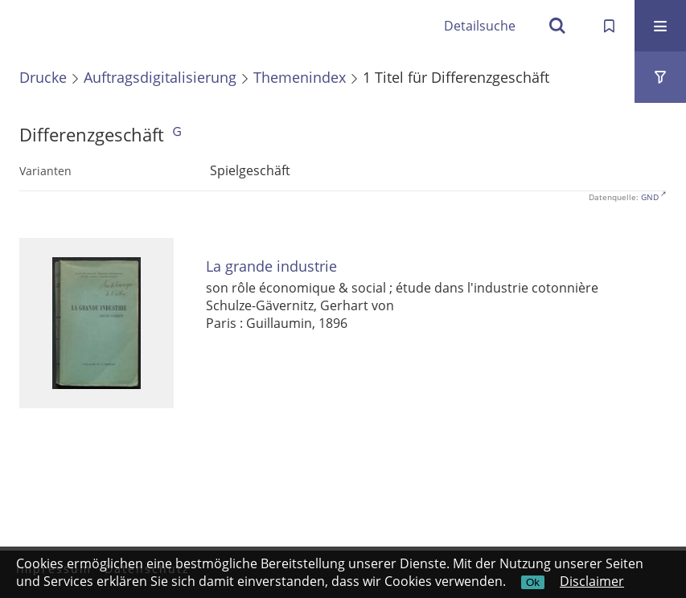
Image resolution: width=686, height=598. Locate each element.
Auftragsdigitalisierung (160, 77)
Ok (533, 582)
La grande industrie (271, 266)
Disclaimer (592, 581)
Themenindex (299, 77)
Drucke (43, 77)
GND (650, 197)
